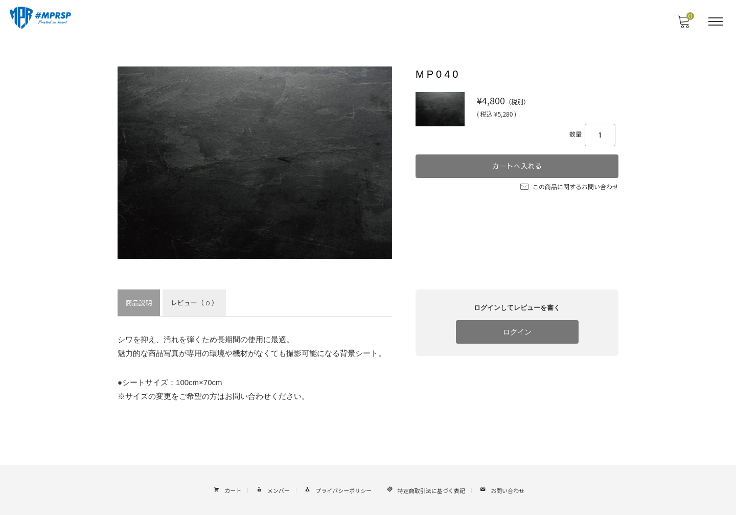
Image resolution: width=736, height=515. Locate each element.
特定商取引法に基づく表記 (424, 488)
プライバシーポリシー (337, 488)
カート (227, 488)
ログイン (517, 332)
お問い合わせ (501, 488)
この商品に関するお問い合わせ (569, 185)
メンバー (272, 488)
